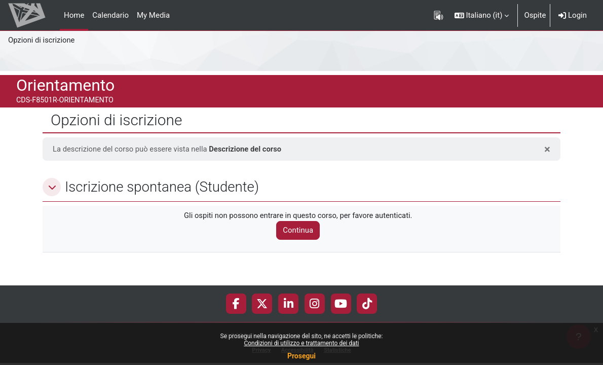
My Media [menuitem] (153, 15)
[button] (482, 15)
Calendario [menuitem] (110, 15)
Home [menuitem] (74, 15)
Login (572, 15)
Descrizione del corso (248, 149)
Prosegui (301, 356)
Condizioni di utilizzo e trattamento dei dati (301, 343)
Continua (300, 230)
